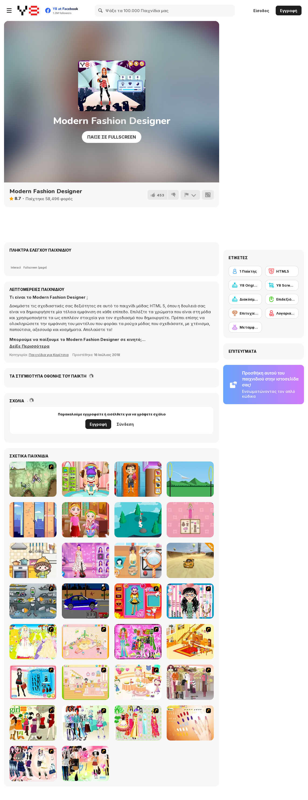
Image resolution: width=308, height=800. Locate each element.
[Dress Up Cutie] (190, 601)
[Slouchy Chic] (85, 763)
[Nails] (190, 723)
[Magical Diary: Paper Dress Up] (190, 519)
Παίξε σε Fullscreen (111, 137)
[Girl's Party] (138, 682)
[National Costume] (138, 723)
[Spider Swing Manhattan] (33, 519)
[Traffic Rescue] (138, 479)
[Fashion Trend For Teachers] (190, 682)
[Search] (101, 10)
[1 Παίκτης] (245, 271)
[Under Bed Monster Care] (85, 479)
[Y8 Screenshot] (282, 285)
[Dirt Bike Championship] (33, 479)
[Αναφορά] (190, 195)
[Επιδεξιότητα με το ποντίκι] (282, 299)
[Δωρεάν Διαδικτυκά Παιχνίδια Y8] (28, 10)
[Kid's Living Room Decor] (190, 641)
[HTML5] (282, 271)
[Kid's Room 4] (85, 641)
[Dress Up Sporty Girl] (33, 763)
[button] (29, 346)
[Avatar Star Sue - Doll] (138, 601)
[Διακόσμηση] (245, 299)
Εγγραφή (288, 10)
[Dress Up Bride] (33, 641)
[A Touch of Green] (138, 641)
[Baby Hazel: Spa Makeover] (85, 519)
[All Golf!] (138, 519)
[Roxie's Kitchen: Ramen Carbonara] (138, 560)
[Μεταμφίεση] (245, 327)
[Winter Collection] (85, 723)
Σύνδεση (125, 424)
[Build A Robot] (33, 601)
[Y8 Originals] (245, 285)
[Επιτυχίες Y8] (245, 313)
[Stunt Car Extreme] (190, 560)
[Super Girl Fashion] (33, 723)
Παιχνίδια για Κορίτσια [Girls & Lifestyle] (49, 355)
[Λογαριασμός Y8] (282, 313)
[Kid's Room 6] (85, 682)
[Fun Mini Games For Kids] (33, 560)
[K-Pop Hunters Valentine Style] (85, 560)
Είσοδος (261, 10)
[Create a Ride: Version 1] (85, 601)
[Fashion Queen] (33, 682)
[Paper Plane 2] (190, 479)
